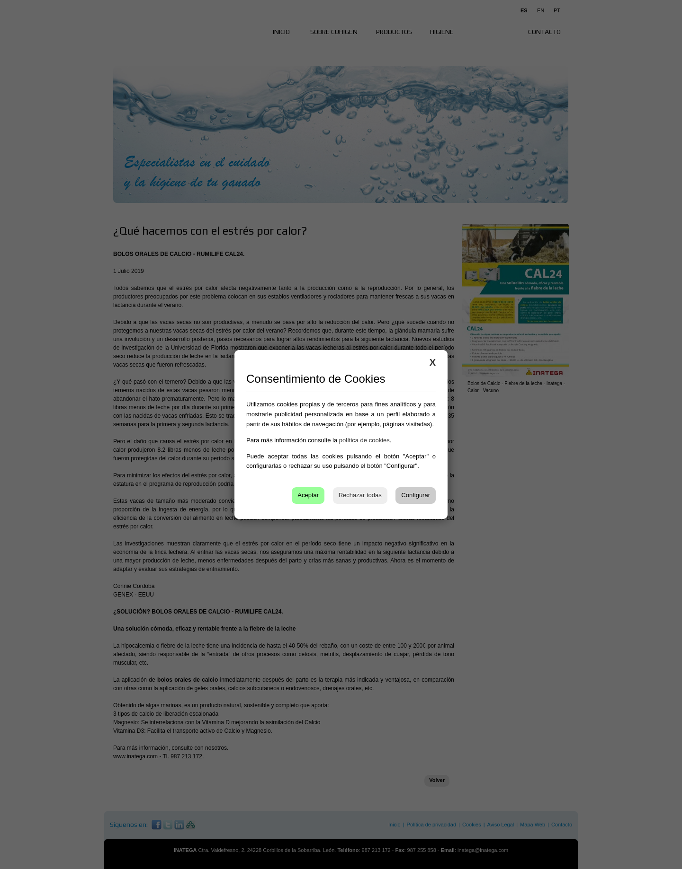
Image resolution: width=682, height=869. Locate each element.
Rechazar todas (360, 495)
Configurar (415, 495)
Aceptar (308, 495)
